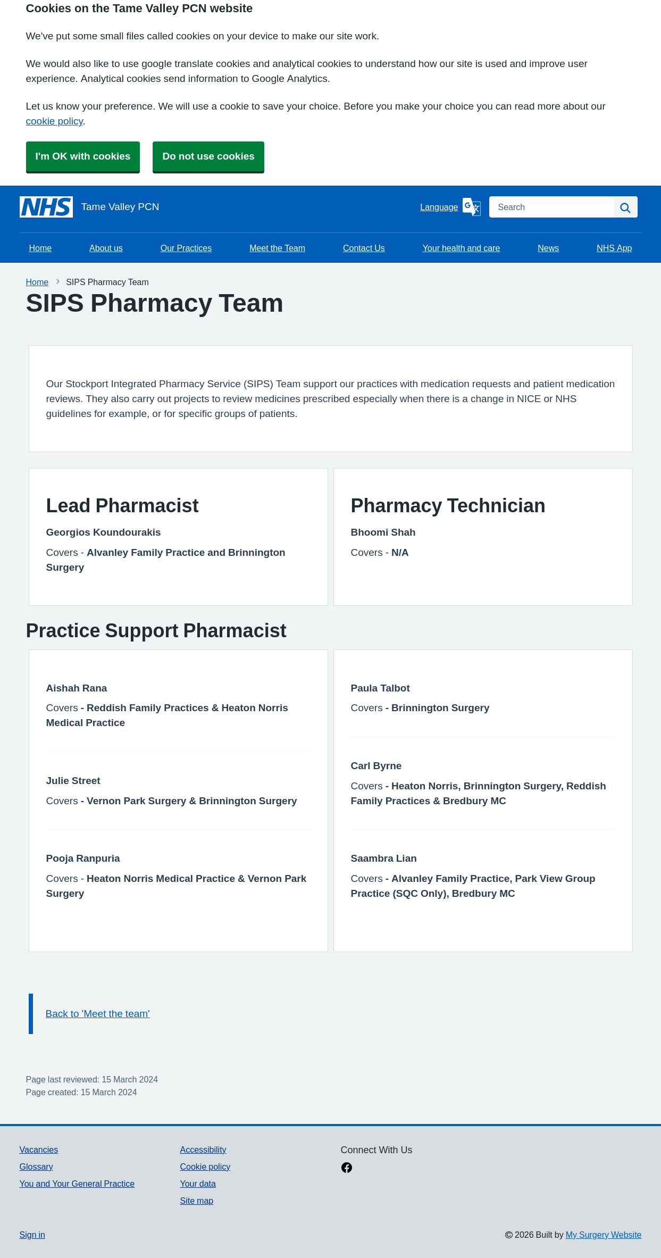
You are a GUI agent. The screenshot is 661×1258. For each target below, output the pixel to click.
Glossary (36, 1166)
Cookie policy (205, 1166)
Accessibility (203, 1149)
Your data (197, 1183)
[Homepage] (218, 207)
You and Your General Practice (77, 1183)
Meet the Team (277, 248)
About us (106, 248)
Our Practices (186, 248)
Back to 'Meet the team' (98, 1014)
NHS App (614, 248)
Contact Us (364, 248)
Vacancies (39, 1149)
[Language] (450, 207)
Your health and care (461, 248)
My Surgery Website (604, 1234)
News (548, 248)
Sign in (32, 1234)
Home (40, 248)
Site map (196, 1200)
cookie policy (54, 121)
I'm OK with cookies (83, 156)
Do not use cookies (208, 156)
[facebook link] (346, 1168)
